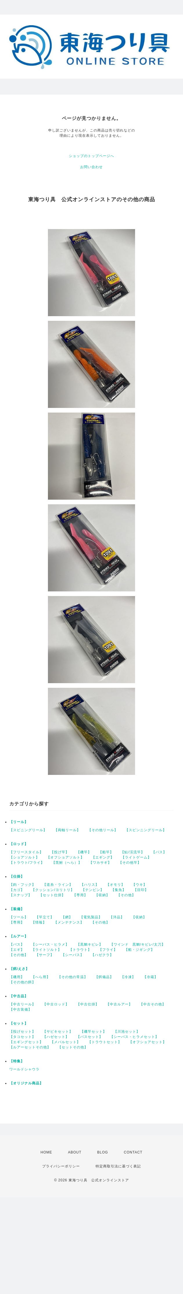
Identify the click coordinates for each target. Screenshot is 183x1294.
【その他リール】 (103, 830)
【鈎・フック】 (22, 885)
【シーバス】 (72, 955)
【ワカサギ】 (100, 863)
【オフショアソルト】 (65, 857)
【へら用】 (40, 977)
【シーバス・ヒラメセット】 (134, 1037)
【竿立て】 (44, 917)
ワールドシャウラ (24, 1069)
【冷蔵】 (150, 977)
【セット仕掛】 (52, 895)
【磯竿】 (84, 852)
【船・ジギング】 (139, 950)
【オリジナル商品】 (26, 1083)
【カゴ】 (16, 890)
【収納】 (102, 895)
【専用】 (80, 895)
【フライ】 (107, 950)
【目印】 (140, 890)
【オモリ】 (115, 885)
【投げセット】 (22, 1032)
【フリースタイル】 (26, 852)
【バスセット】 (89, 1037)
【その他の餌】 (22, 982)
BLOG (102, 1152)
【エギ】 (16, 950)
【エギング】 (103, 857)
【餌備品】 (104, 977)
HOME (46, 1152)
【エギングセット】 (26, 1042)
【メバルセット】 (65, 1042)
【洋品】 (116, 917)
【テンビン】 (92, 890)
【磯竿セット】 (93, 1032)
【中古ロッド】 (56, 1004)
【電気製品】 (91, 917)
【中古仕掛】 (87, 1004)
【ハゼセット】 (56, 1037)
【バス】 (159, 852)
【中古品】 (18, 996)
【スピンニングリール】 (145, 830)
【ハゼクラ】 (102, 955)
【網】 (67, 917)
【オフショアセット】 (147, 1042)
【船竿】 (106, 852)
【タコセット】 (22, 1037)
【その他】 (126, 895)
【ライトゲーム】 (136, 857)
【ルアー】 (18, 936)
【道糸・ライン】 (58, 885)
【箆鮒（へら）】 (67, 863)
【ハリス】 (89, 885)
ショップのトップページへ (91, 156)
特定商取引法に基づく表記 (118, 1166)
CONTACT (133, 1152)
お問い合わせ (91, 167)
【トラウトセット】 (105, 1042)
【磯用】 (16, 977)
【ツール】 (18, 917)
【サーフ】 (44, 955)
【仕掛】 (16, 876)
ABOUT (74, 1152)
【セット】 (18, 1023)
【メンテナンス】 (69, 922)
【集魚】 (118, 890)
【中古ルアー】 (119, 1004)
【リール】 (18, 822)
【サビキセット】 (58, 1032)
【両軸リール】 (67, 830)
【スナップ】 (20, 895)
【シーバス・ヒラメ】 (50, 944)
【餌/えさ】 (19, 969)
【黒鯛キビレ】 (89, 944)
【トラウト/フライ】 (26, 863)
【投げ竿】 (59, 852)
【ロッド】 (18, 844)
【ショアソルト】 (24, 857)
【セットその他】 (73, 1047)
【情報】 (38, 922)
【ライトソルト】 (46, 950)
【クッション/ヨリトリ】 (52, 890)
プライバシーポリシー (61, 1166)
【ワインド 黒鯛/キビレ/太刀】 (137, 944)
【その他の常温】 (73, 977)
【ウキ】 (139, 885)
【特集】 (16, 1061)
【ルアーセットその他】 (30, 1047)
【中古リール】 (22, 1004)
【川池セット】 (127, 1032)
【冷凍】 (128, 977)
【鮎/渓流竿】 (132, 852)
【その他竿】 (130, 863)
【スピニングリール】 (28, 830)
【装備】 (16, 909)
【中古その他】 (152, 1004)
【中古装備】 (20, 1009)
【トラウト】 (80, 950)
